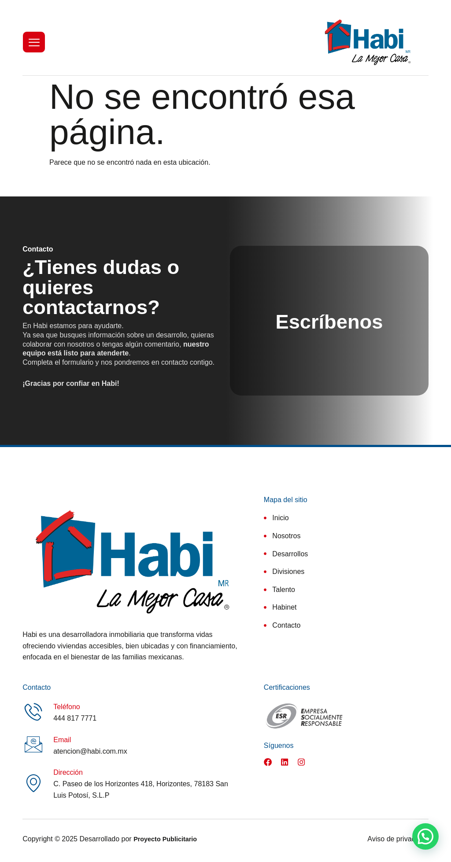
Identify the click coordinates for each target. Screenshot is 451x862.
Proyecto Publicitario (165, 842)
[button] (425, 836)
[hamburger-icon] (33, 42)
